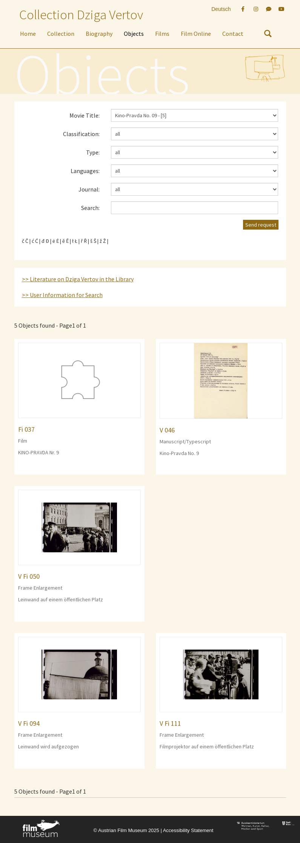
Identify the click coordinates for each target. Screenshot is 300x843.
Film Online (196, 33)
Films (162, 33)
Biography (99, 33)
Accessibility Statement (188, 830)
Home (28, 33)
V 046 (167, 430)
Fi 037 (26, 429)
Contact (232, 33)
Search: (90, 208)
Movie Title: (84, 115)
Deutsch (221, 9)
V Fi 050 (29, 576)
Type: (93, 152)
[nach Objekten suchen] (268, 35)
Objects (134, 33)
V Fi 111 (170, 723)
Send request (260, 224)
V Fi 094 (29, 723)
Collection (60, 33)
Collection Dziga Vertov (81, 14)
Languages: (85, 171)
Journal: (89, 189)
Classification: (81, 134)
